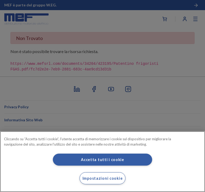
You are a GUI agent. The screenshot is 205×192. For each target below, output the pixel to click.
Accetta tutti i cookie (102, 159)
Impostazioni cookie (102, 178)
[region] (102, 161)
